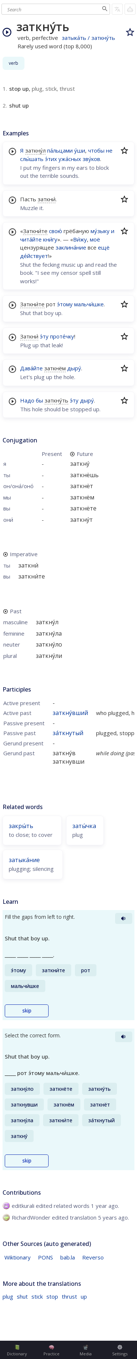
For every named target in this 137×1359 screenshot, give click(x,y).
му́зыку (100, 231)
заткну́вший (70, 713)
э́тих (51, 158)
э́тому (65, 304)
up (84, 1296)
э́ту (44, 336)
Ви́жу (80, 239)
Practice (51, 1350)
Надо (27, 400)
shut (22, 1296)
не (109, 150)
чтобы (96, 150)
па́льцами (60, 150)
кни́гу (50, 239)
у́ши (79, 150)
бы (39, 400)
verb (13, 63)
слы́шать (31, 158)
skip (26, 1010)
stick (37, 1296)
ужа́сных (69, 158)
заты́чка (84, 826)
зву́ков (91, 158)
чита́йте (31, 239)
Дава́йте (31, 368)
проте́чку (62, 336)
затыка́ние (24, 860)
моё (95, 239)
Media (86, 1350)
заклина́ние (71, 247)
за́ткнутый (68, 733)
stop (52, 1296)
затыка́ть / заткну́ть (88, 37)
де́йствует (34, 255)
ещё (104, 247)
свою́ (55, 231)
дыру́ (74, 368)
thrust (69, 1296)
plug (8, 1296)
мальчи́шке (89, 304)
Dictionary (17, 1350)
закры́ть (21, 826)
